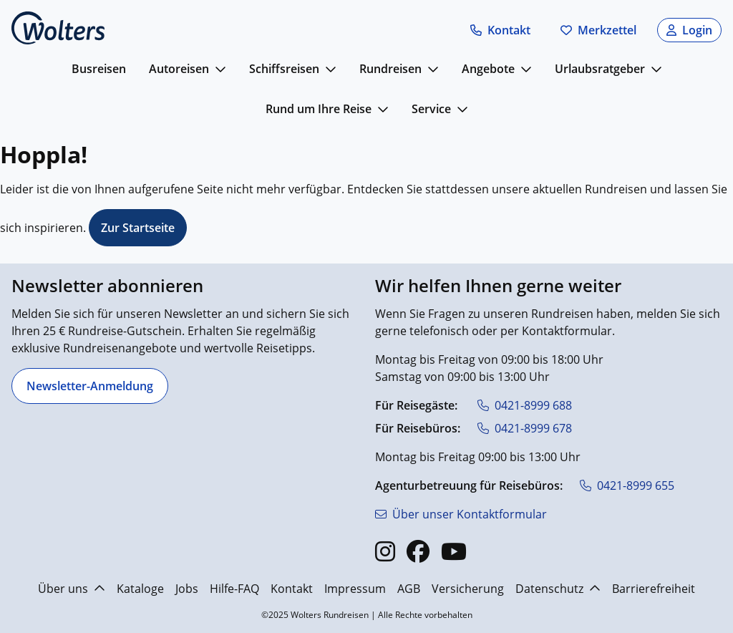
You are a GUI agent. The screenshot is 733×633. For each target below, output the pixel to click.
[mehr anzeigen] (220, 68)
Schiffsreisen (284, 69)
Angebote (488, 69)
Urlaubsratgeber (600, 69)
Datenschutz (558, 588)
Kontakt (292, 588)
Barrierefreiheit (653, 588)
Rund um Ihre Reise (319, 109)
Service (431, 109)
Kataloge (140, 588)
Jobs (186, 588)
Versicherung (468, 588)
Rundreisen (390, 69)
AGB (408, 588)
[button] (500, 30)
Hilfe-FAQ (234, 588)
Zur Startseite (138, 228)
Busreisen (99, 69)
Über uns (71, 588)
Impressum (355, 588)
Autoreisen (179, 69)
